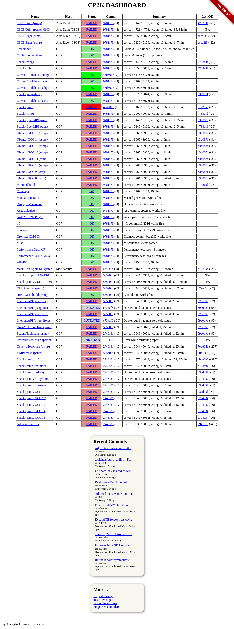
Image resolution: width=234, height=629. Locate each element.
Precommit (24, 49)
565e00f (108, 275)
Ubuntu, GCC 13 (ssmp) (32, 146)
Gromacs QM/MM (28, 236)
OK (91, 49)
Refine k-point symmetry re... (113, 560)
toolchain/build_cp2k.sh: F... (113, 459)
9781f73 (108, 23)
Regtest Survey (103, 596)
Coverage (23, 191)
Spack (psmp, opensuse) (32, 385)
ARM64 (22, 262)
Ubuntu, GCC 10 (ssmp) (32, 165)
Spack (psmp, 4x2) (28, 359)
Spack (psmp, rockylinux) (33, 378)
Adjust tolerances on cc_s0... (113, 448)
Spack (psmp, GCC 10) (31, 391)
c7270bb (203, 107)
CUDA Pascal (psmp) (30, 288)
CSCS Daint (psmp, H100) (34, 29)
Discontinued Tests (105, 603)
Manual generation (28, 197)
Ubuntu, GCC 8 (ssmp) (31, 178)
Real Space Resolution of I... (113, 482)
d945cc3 (203, 424)
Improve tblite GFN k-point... (113, 545)
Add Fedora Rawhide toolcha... (114, 493)
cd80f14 (108, 268)
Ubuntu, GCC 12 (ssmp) (32, 152)
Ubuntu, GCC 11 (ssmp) (32, 159)
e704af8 (108, 307)
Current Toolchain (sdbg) (33, 87)
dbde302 (203, 359)
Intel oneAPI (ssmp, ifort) (33, 314)
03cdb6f (203, 372)
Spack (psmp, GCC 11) (31, 398)
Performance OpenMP (31, 249)
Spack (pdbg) (25, 62)
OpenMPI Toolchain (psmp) (34, 327)
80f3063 (203, 353)
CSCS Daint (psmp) (29, 23)
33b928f (203, 94)
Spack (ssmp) (25, 113)
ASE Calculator (27, 210)
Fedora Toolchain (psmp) (33, 333)
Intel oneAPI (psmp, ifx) (32, 307)
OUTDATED (91, 307)
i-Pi (19, 223)
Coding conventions (29, 55)
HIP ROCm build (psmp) (33, 294)
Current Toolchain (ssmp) (33, 100)
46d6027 (108, 74)
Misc (20, 243)
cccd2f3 (203, 42)
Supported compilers (107, 606)
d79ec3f (203, 288)
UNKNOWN (92, 340)
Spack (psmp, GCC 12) (31, 404)
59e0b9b (203, 307)
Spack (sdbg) (25, 68)
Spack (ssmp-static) (29, 94)
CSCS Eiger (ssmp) (29, 36)
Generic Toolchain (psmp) (33, 346)
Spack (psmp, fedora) (30, 372)
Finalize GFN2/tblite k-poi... (113, 505)
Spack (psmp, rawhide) (31, 366)
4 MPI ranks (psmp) (29, 353)
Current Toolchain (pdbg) (33, 74)
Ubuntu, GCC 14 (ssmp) (32, 139)
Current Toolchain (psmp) (33, 81)
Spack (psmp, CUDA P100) (34, 281)
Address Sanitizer (28, 424)
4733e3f (203, 62)
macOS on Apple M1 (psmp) (35, 268)
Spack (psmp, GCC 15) (31, 417)
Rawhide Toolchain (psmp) (34, 340)
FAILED (91, 23)
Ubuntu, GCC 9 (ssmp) (31, 171)
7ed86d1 (203, 346)
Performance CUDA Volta (33, 256)
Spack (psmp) (25, 107)
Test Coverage (103, 599)
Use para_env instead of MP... (114, 471)
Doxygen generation (29, 204)
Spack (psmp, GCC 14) (31, 411)
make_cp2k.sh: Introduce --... (113, 534)
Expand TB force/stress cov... (113, 519)
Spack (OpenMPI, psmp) (32, 120)
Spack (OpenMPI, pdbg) (32, 126)
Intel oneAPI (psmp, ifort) (33, 320)
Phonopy (22, 230)
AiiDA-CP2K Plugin (30, 217)
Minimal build (26, 184)
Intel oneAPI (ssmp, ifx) (32, 301)
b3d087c (203, 120)
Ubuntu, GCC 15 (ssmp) (32, 133)
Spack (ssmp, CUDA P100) (34, 275)
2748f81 (108, 333)
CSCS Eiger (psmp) (29, 42)
